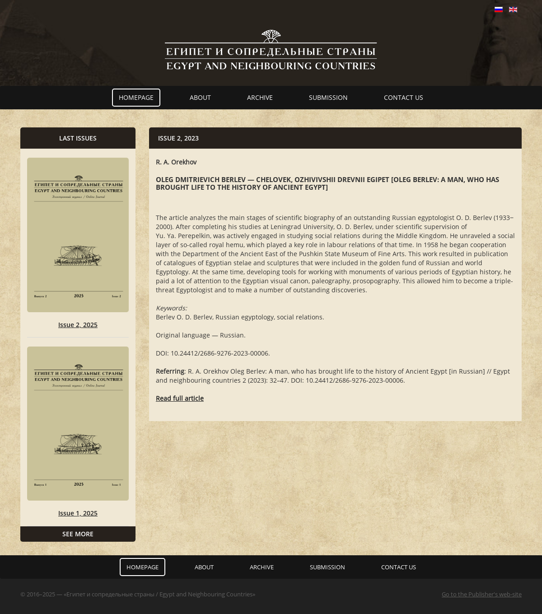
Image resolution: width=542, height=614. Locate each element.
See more (77, 534)
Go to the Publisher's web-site (482, 594)
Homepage (136, 97)
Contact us (403, 97)
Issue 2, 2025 (78, 324)
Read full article (180, 398)
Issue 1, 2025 (78, 513)
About (200, 97)
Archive (260, 97)
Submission (328, 97)
